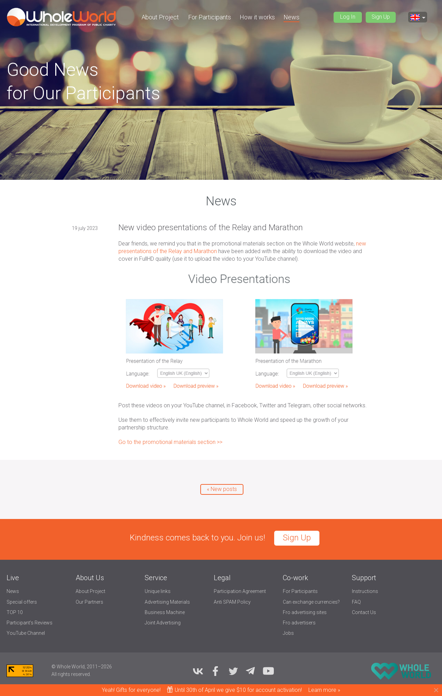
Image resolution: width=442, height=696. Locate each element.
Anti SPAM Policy (232, 602)
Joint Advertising (163, 622)
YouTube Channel (26, 633)
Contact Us (364, 612)
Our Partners (89, 602)
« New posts (222, 489)
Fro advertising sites (305, 612)
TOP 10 (15, 612)
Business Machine (165, 612)
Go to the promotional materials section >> (170, 442)
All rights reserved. (71, 674)
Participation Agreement (240, 591)
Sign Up (381, 16)
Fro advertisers (299, 622)
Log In (347, 16)
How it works (257, 17)
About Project (160, 17)
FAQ (356, 602)
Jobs (288, 633)
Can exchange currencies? (311, 602)
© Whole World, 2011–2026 (81, 666)
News (291, 17)
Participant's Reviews (29, 622)
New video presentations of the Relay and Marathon (210, 227)
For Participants (209, 17)
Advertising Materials (167, 602)
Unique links (158, 591)
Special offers (22, 602)
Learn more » (324, 690)
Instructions (365, 591)
